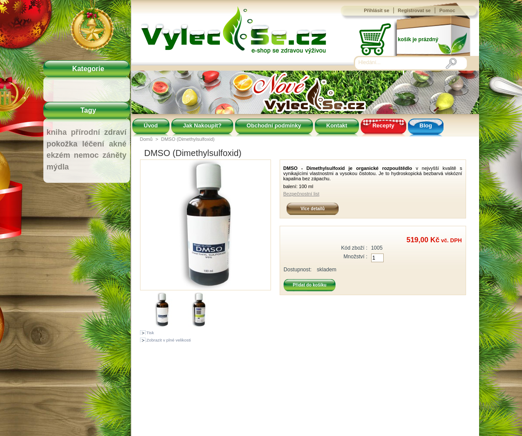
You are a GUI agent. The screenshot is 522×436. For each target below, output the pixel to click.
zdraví (115, 132)
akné (118, 144)
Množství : (355, 257)
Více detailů (312, 208)
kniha (56, 132)
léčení (93, 144)
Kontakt (336, 125)
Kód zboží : (354, 248)
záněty (114, 155)
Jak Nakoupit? (202, 125)
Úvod (151, 125)
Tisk (150, 332)
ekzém (58, 155)
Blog (426, 125)
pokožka (61, 144)
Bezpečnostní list (301, 193)
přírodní (85, 132)
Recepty (383, 125)
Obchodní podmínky (274, 125)
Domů (146, 139)
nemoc (86, 155)
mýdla (57, 167)
